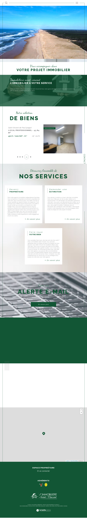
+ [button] (81, 413)
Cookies (65, 509)
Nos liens (52, 509)
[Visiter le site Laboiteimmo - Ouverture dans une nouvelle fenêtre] (43, 515)
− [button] (81, 415)
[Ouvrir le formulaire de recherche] (6, 3)
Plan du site (31, 509)
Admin (47, 509)
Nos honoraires (24, 509)
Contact (84, 159)
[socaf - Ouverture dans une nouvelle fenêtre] (46, 488)
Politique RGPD (59, 509)
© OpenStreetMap (74, 464)
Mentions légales (40, 509)
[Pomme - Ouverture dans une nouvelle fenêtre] (41, 488)
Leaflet (67, 464)
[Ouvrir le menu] (76, 3)
